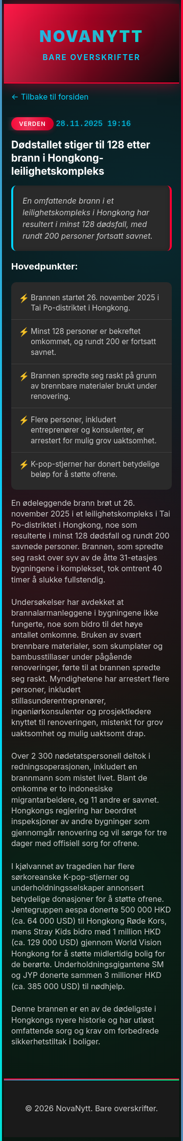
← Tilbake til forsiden (49, 97)
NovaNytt (91, 36)
